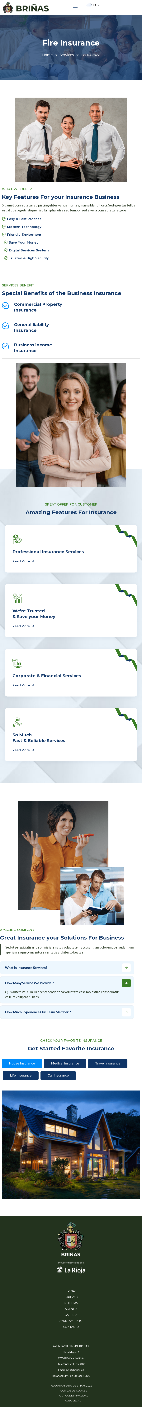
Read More (23, 561)
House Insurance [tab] (22, 1063)
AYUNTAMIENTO (71, 1321)
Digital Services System (29, 250)
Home (47, 55)
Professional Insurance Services (48, 551)
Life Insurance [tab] (20, 1075)
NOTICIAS (71, 1303)
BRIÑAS (71, 1291)
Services (67, 55)
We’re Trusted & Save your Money (33, 613)
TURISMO (71, 1297)
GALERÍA (71, 1315)
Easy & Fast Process (24, 219)
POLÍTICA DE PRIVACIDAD (73, 1395)
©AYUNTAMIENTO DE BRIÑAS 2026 (71, 1385)
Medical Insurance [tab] (65, 1063)
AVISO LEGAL (73, 1400)
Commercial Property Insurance (38, 307)
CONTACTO (71, 1327)
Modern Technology (24, 227)
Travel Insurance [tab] (107, 1063)
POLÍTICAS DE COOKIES (73, 1390)
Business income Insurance (33, 347)
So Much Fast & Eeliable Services (38, 737)
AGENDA (71, 1309)
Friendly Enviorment (24, 235)
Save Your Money (23, 242)
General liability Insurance (31, 327)
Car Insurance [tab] (58, 1075)
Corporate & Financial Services (46, 675)
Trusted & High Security (29, 258)
